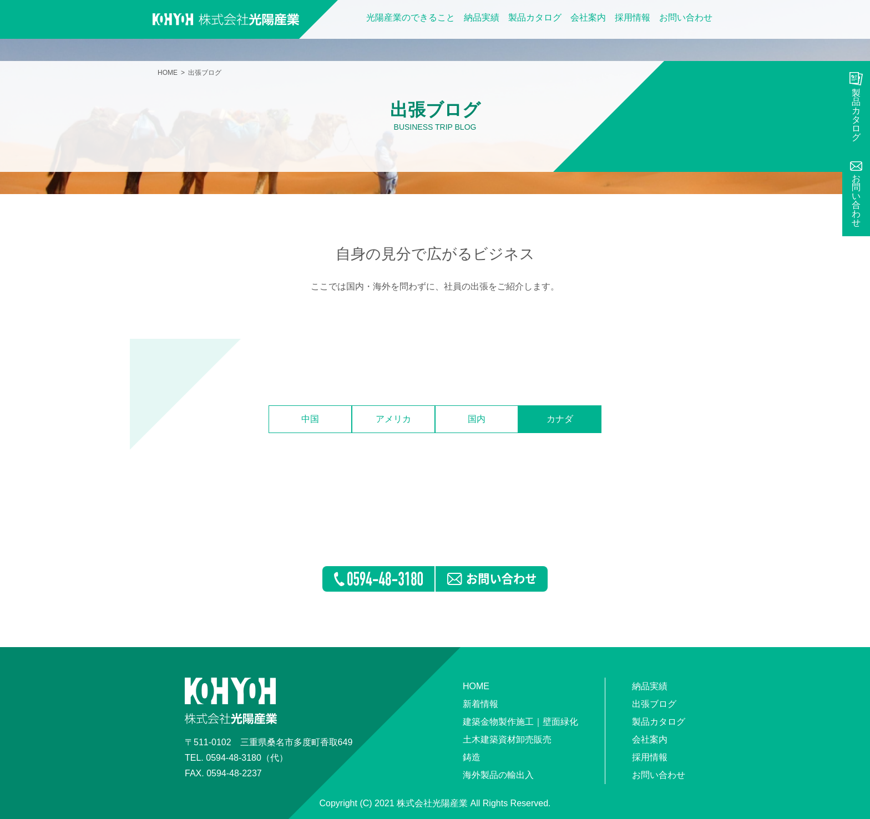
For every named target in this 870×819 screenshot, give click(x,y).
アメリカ (393, 419)
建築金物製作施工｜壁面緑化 (520, 721)
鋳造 (471, 757)
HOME (168, 73)
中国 (310, 419)
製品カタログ (535, 17)
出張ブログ (654, 704)
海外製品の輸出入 (498, 775)
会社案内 (588, 17)
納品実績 (481, 17)
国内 (476, 419)
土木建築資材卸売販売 (507, 739)
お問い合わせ (685, 17)
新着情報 (480, 704)
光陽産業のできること (410, 17)
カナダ (560, 419)
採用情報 (632, 17)
